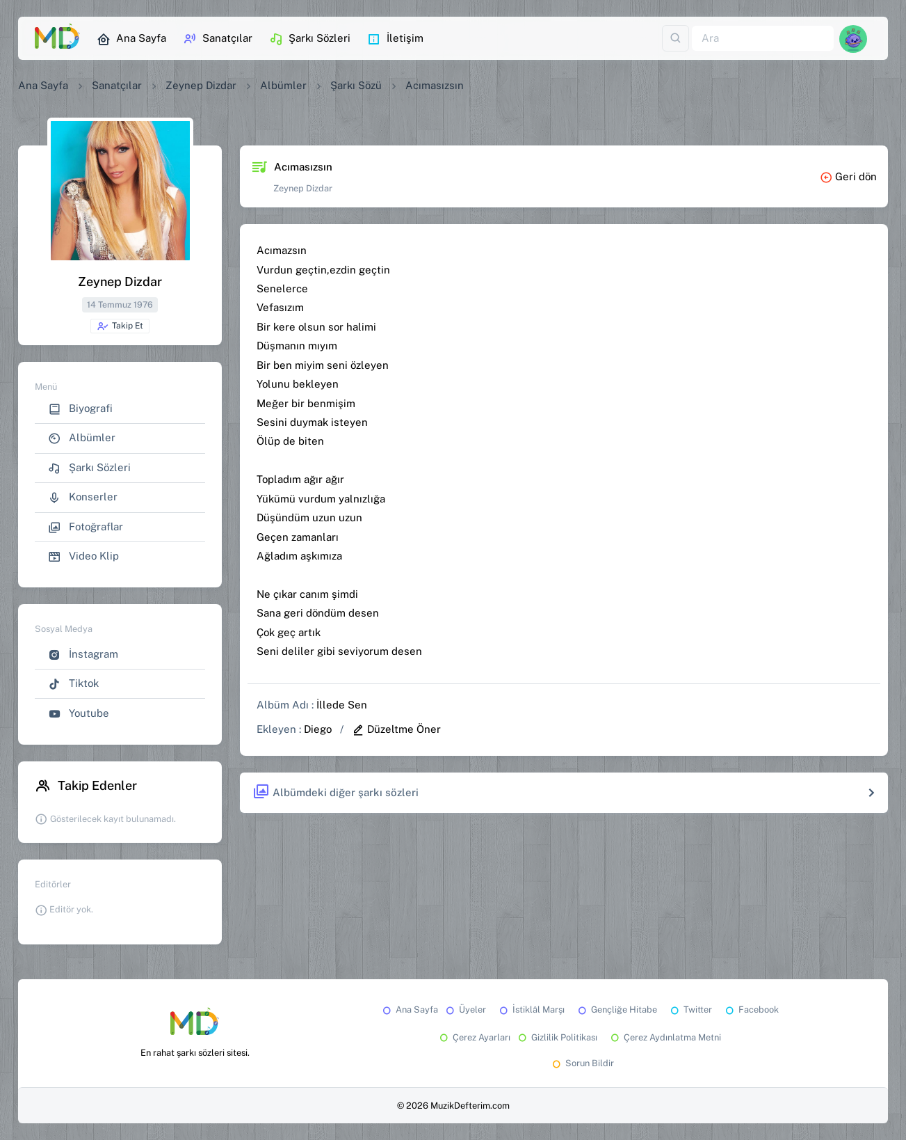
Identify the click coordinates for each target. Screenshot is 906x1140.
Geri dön (848, 176)
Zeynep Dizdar (200, 85)
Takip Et (120, 326)
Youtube (78, 713)
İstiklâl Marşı (531, 1009)
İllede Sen (341, 705)
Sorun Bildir (582, 1063)
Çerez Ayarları (473, 1037)
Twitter (690, 1009)
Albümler (283, 85)
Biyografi (80, 408)
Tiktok (73, 683)
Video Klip (83, 556)
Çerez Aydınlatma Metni (664, 1037)
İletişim (395, 39)
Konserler (83, 497)
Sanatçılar (217, 39)
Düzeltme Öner (396, 729)
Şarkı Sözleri (309, 39)
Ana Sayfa (131, 39)
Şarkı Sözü (356, 85)
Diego (318, 729)
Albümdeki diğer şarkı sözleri (335, 792)
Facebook (751, 1009)
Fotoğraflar (85, 527)
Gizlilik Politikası (556, 1037)
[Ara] (763, 39)
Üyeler (465, 1009)
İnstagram (83, 654)
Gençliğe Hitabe (616, 1009)
